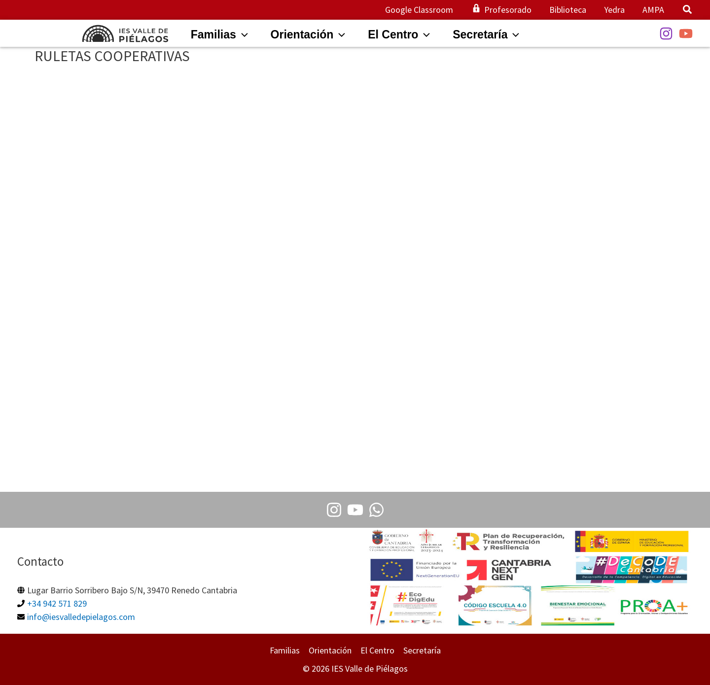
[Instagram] (666, 33)
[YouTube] (686, 33)
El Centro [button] (377, 650)
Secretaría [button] (422, 650)
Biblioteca (567, 9)
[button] (688, 10)
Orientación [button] (330, 650)
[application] (242, 34)
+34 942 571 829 (57, 603)
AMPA (653, 9)
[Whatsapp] (376, 510)
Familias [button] (285, 650)
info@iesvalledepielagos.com (81, 616)
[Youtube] (355, 510)
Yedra (614, 9)
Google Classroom (419, 9)
